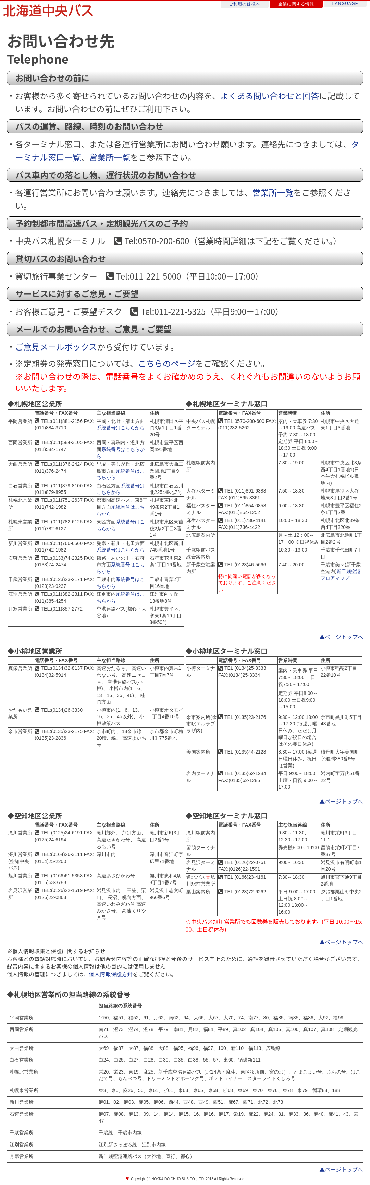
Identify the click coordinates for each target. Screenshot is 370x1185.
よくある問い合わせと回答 (269, 96)
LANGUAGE (345, 3)
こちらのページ (167, 363)
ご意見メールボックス (56, 347)
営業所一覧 (109, 157)
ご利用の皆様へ (244, 4)
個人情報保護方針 (111, 974)
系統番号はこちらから (121, 427)
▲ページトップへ (341, 636)
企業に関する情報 (296, 4)
